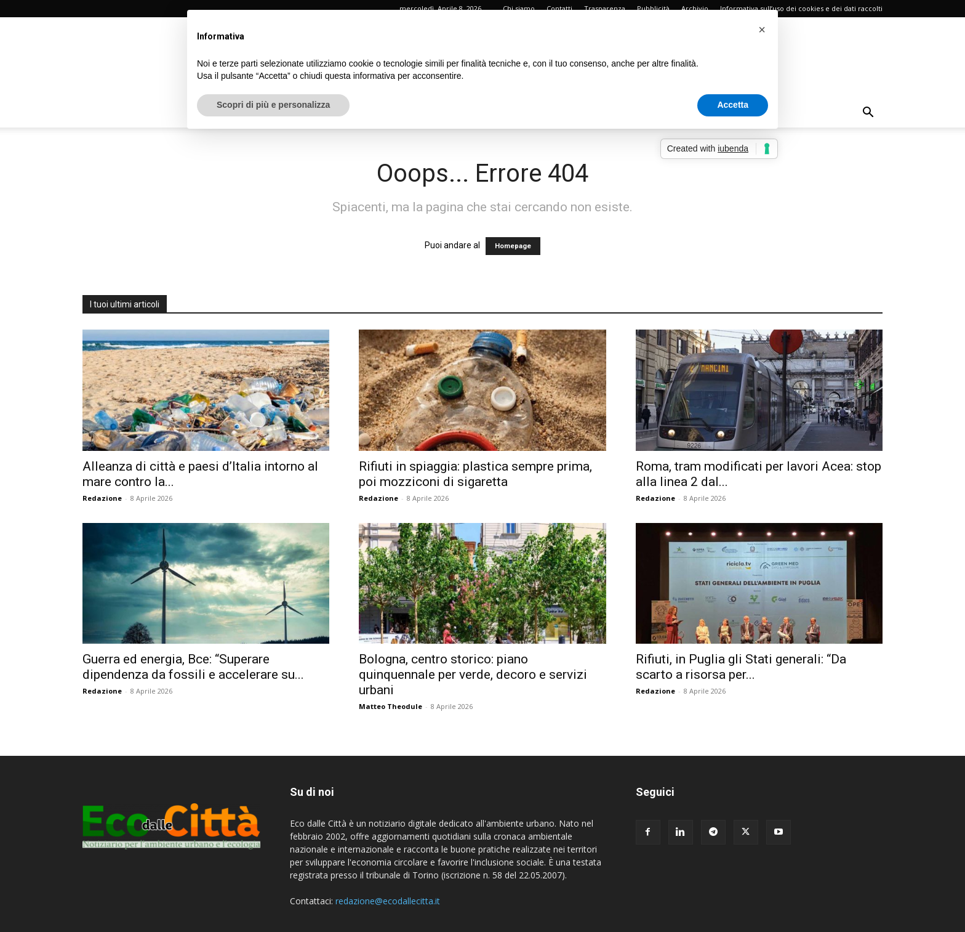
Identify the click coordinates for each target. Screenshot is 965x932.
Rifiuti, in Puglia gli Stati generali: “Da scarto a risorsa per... (741, 667)
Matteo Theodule (390, 706)
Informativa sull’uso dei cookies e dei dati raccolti (801, 8)
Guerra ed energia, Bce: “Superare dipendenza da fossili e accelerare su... (193, 667)
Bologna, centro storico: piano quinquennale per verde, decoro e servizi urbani (473, 674)
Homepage (513, 246)
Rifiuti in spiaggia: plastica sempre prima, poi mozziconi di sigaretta (475, 474)
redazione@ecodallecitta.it (387, 901)
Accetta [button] (732, 105)
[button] (868, 114)
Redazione (102, 498)
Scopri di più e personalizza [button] (273, 105)
